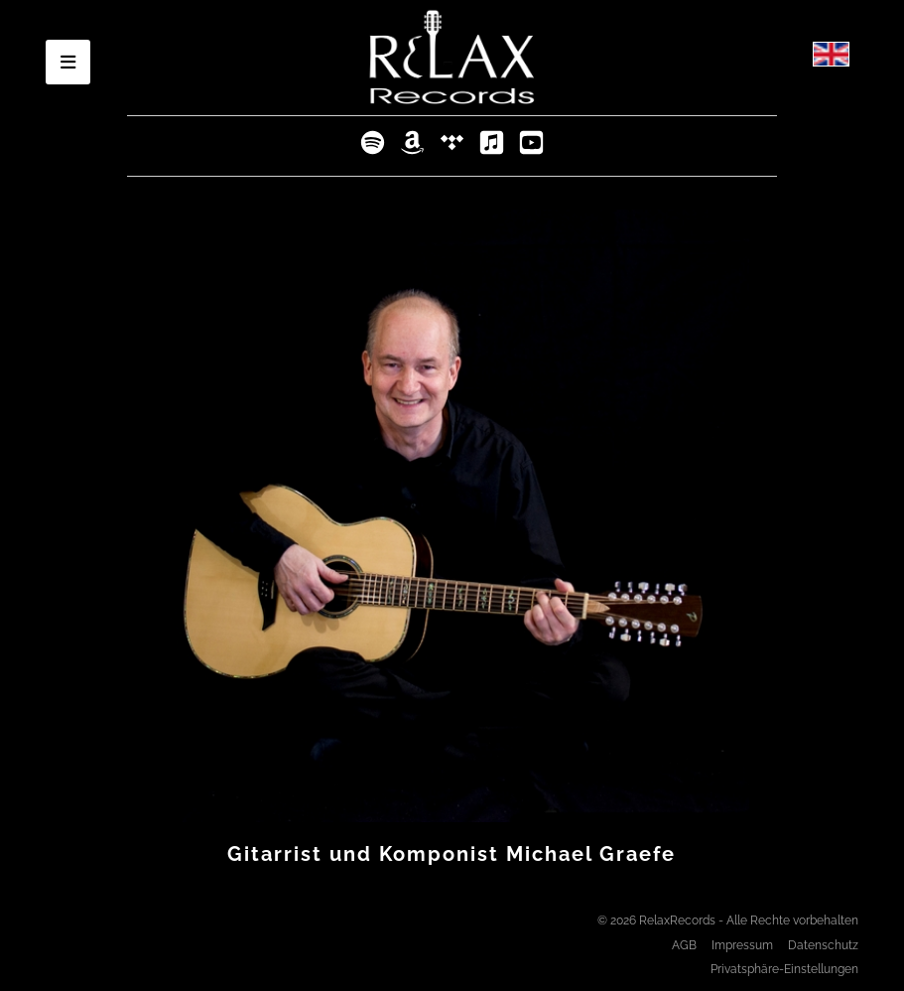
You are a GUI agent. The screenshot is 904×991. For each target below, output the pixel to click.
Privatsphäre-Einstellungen (784, 968)
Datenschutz (823, 944)
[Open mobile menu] (68, 62)
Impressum (742, 944)
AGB (684, 944)
